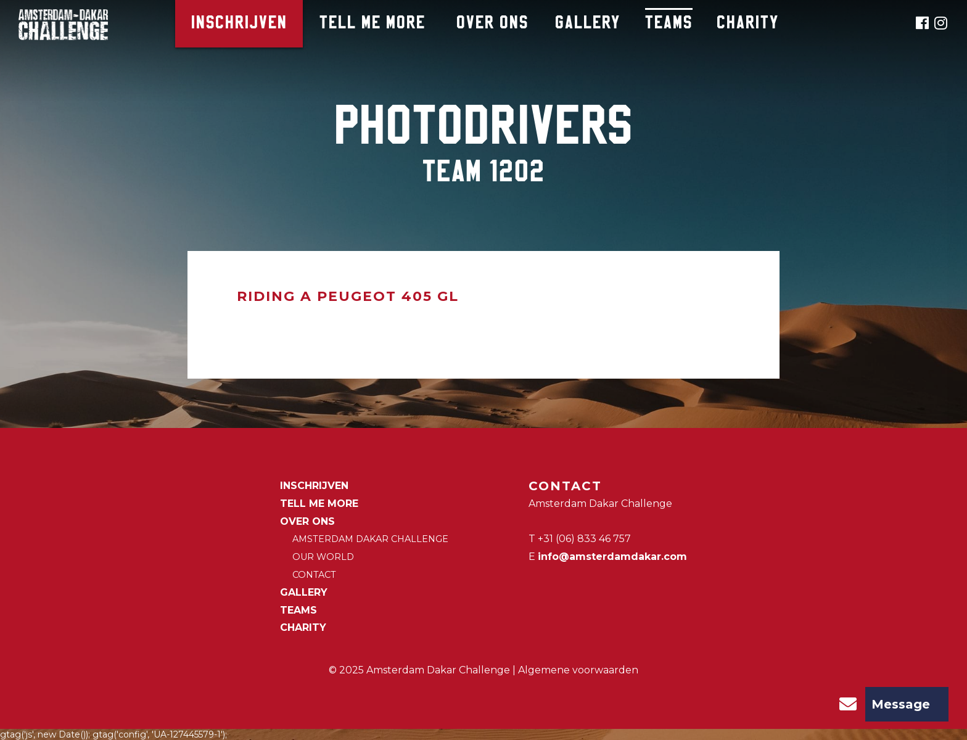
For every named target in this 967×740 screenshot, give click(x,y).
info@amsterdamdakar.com (612, 556)
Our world (323, 556)
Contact (314, 574)
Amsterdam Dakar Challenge (370, 539)
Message (880, 704)
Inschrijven (239, 23)
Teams (669, 23)
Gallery (587, 23)
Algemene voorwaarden (578, 670)
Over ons (492, 23)
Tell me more (372, 23)
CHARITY (748, 23)
